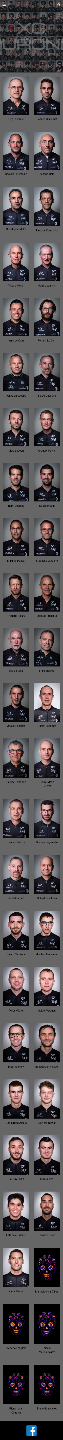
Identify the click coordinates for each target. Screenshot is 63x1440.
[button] (4, 4)
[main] (16, 119)
